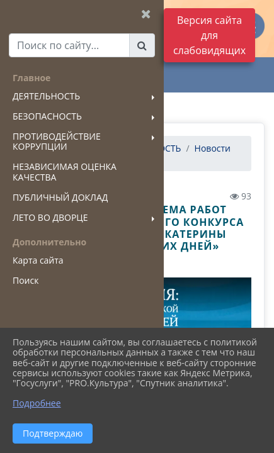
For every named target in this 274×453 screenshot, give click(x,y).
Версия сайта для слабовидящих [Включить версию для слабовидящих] (209, 35)
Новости (213, 148)
